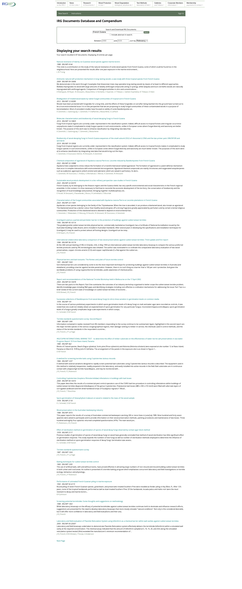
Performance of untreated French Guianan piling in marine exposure (84, 481)
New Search (63, 13)
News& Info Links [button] (74, 4)
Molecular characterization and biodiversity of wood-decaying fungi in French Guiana (91, 118)
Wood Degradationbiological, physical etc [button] (123, 4)
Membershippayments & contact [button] (194, 4)
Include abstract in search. (122, 35)
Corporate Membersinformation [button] (175, 4)
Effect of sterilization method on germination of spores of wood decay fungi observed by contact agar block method (103, 430)
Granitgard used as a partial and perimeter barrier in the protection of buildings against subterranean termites (101, 220)
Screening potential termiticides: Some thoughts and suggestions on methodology (90, 501)
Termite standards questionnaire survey (73, 449)
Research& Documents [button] (88, 4)
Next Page (61, 541)
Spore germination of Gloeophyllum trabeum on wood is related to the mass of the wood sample (95, 398)
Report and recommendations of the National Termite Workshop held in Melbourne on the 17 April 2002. (99, 279)
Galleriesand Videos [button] (158, 4)
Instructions (76, 13)
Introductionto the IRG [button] (61, 4)
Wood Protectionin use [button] (105, 4)
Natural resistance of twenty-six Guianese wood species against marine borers (88, 62)
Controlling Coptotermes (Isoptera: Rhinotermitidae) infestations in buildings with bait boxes (94, 378)
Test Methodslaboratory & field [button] (143, 4)
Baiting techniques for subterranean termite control (78, 462)
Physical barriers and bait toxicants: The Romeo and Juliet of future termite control (90, 259)
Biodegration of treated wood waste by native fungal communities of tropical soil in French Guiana (96, 99)
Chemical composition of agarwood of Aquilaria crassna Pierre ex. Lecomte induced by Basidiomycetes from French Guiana (106, 160)
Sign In (181, 13)
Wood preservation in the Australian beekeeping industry (80, 410)
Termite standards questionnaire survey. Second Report (79, 319)
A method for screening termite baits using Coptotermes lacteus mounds (86, 358)
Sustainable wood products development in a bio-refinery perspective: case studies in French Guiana (97, 180)
